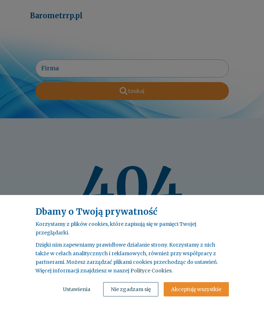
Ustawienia (76, 289)
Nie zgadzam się (131, 289)
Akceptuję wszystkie (196, 289)
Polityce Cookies (151, 270)
